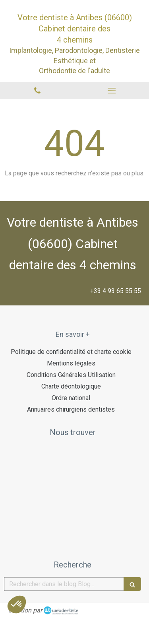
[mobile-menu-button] (112, 91)
